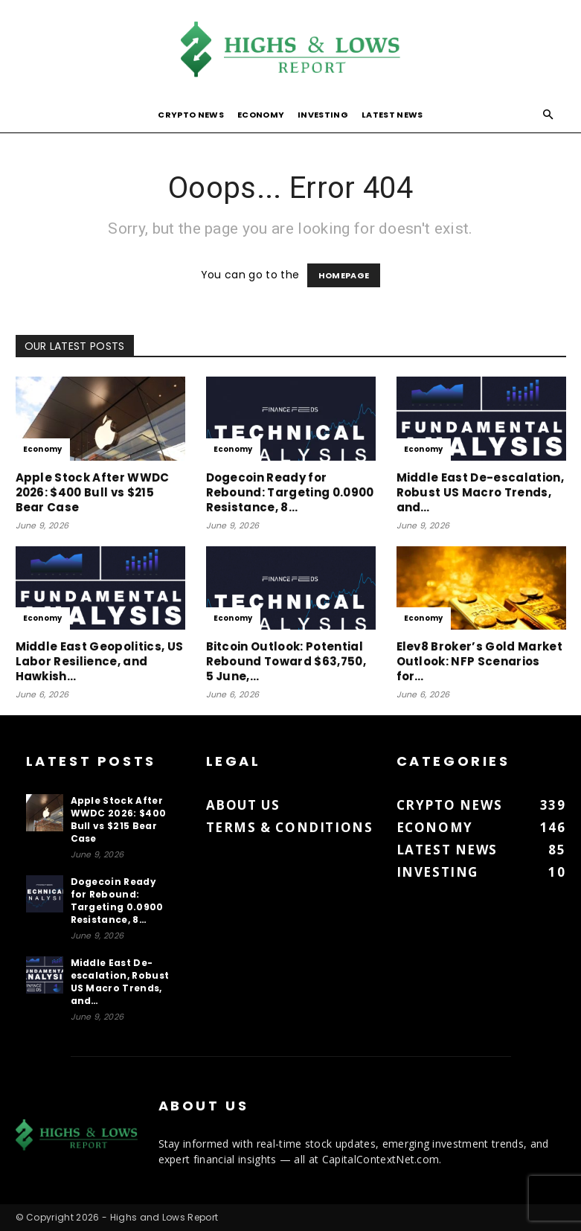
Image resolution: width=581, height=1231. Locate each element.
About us (243, 804)
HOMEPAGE (344, 275)
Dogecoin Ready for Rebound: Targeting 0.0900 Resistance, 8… (290, 492)
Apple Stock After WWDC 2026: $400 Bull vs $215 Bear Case (93, 492)
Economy (260, 115)
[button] (548, 115)
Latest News (392, 115)
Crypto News (191, 115)
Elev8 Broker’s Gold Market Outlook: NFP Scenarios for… (479, 661)
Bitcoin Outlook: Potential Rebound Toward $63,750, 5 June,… (286, 661)
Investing (323, 115)
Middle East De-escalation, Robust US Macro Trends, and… (480, 492)
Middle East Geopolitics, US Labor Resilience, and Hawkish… (100, 661)
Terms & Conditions (289, 827)
